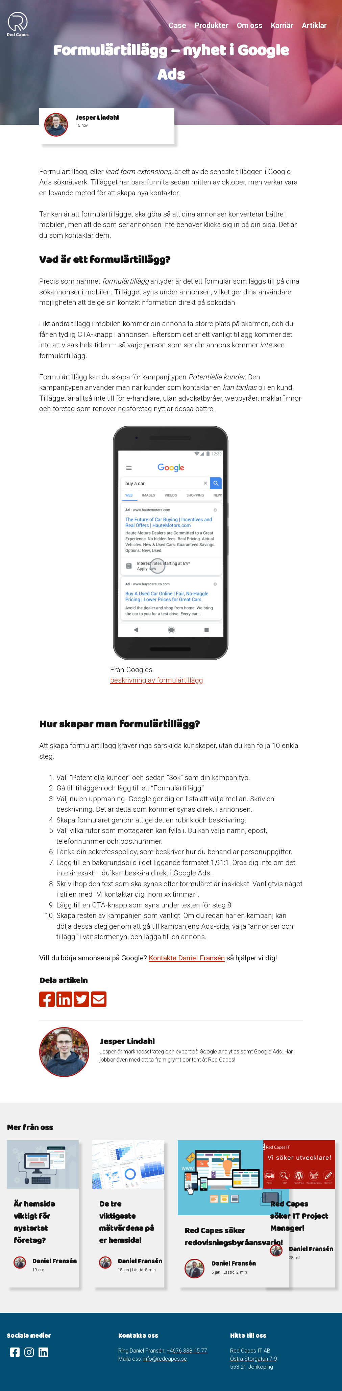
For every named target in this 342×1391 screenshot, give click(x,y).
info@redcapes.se (165, 1359)
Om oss (250, 25)
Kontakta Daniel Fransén (187, 958)
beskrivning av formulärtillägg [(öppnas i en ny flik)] (156, 680)
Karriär (282, 25)
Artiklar (314, 25)
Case (177, 25)
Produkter (211, 25)
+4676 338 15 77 (187, 1350)
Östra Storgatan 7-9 (253, 1359)
